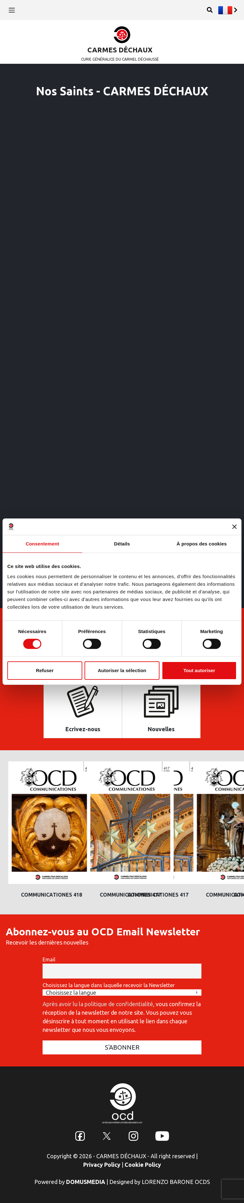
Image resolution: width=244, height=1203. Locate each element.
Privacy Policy (101, 1164)
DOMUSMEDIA (85, 1182)
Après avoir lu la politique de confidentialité (98, 1004)
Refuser (45, 670)
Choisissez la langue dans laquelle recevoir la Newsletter (109, 985)
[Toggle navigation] (11, 10)
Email (49, 959)
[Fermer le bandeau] (234, 527)
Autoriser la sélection (122, 670)
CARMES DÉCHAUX (119, 50)
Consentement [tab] (42, 543)
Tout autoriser (199, 670)
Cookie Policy (143, 1164)
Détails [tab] (122, 543)
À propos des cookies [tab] (202, 543)
